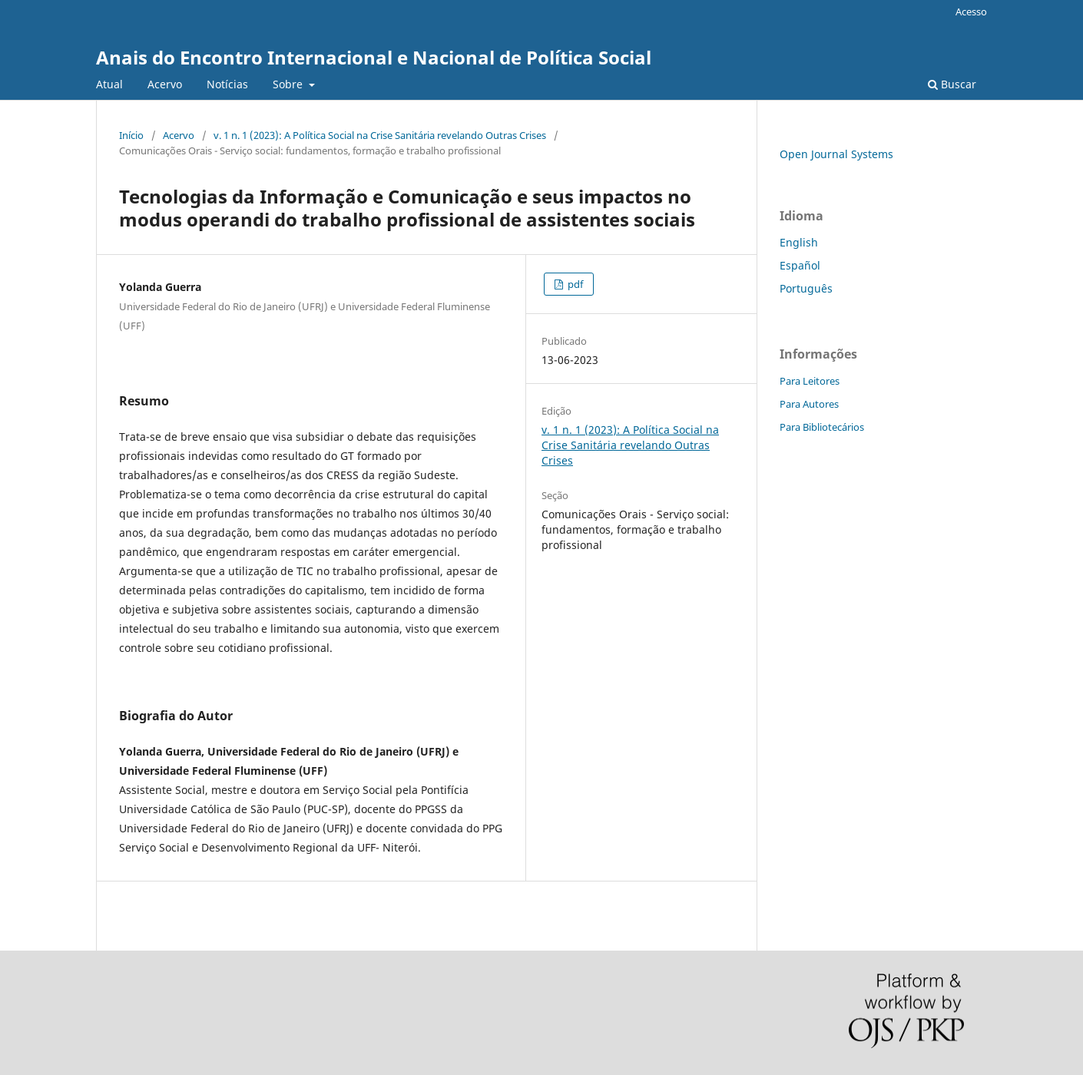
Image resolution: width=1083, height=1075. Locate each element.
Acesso (971, 11)
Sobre (289, 84)
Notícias (227, 84)
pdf (574, 284)
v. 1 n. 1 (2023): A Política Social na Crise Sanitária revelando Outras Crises (380, 135)
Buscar (952, 84)
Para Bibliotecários (822, 427)
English (799, 242)
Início (131, 135)
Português (806, 288)
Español (800, 265)
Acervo (164, 84)
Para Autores (809, 404)
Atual (109, 84)
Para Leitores (810, 381)
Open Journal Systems (836, 154)
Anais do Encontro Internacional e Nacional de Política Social (373, 57)
